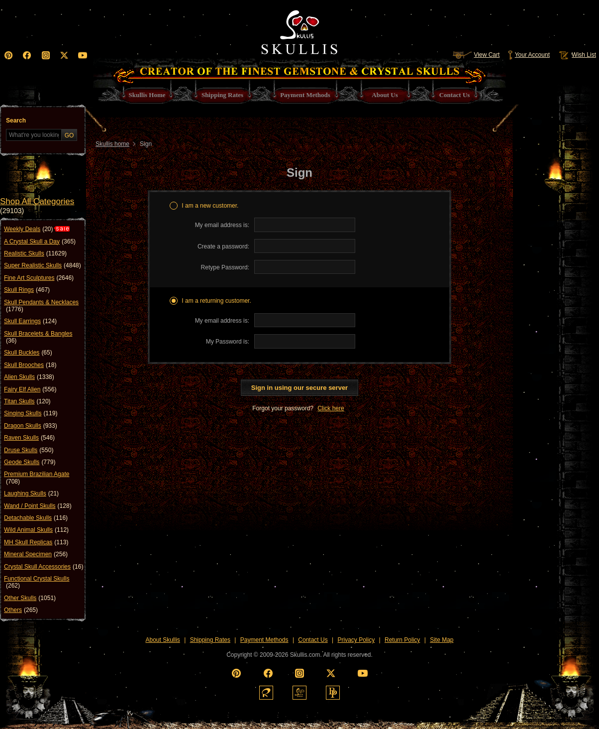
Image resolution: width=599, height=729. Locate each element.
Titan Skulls (27, 401)
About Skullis (162, 639)
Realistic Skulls (35, 253)
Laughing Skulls (31, 493)
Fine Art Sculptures (39, 277)
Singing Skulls (30, 413)
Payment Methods (264, 639)
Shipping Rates (210, 639)
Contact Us (312, 639)
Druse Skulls (28, 450)
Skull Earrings (30, 321)
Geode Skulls (29, 462)
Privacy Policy (356, 639)
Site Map (441, 639)
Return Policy (402, 639)
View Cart (476, 54)
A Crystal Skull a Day (40, 241)
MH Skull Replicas (36, 542)
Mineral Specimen (36, 554)
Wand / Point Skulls (38, 505)
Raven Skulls (29, 437)
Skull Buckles (28, 352)
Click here (330, 408)
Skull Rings (27, 289)
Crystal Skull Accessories (43, 566)
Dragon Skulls (30, 425)
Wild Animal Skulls (36, 529)
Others (21, 610)
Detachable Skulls (36, 517)
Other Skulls (30, 598)
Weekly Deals (28, 229)
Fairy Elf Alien (30, 389)
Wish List (576, 54)
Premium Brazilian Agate (36, 478)
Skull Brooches (30, 365)
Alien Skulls (29, 376)
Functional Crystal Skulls (36, 582)
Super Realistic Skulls (42, 265)
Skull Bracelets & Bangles (38, 337)
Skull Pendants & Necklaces (41, 306)
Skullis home (112, 143)
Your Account (528, 54)
